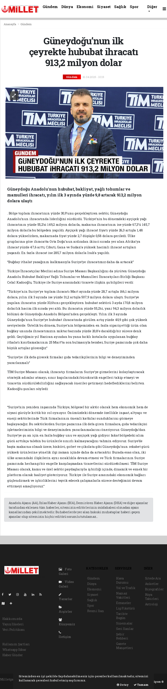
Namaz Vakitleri (123, 595)
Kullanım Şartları (16, 644)
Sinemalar (124, 623)
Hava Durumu (122, 580)
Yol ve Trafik (125, 588)
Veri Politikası (13, 630)
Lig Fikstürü (125, 608)
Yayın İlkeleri (13, 624)
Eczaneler (123, 603)
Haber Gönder (12, 655)
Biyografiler (154, 589)
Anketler (152, 584)
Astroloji (151, 604)
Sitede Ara (153, 578)
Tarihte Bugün (122, 616)
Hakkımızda (12, 619)
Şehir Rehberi (122, 636)
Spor (134, 6)
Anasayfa (10, 24)
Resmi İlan (95, 611)
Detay (123, 685)
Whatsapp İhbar (14, 649)
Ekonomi (85, 6)
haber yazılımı (11, 684)
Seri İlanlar (125, 629)
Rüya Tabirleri (152, 597)
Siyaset (104, 6)
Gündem (50, 6)
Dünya (67, 6)
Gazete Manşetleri (124, 646)
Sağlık (120, 6)
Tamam (141, 685)
